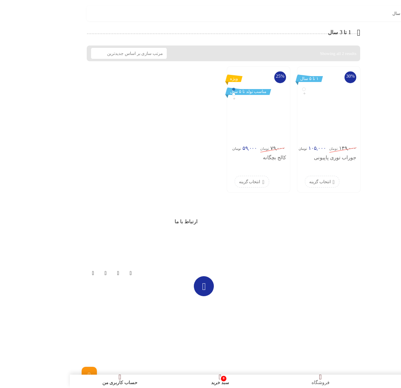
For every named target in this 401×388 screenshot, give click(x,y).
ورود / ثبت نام (310, 310)
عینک (317, 290)
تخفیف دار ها (248, 251)
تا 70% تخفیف (309, 241)
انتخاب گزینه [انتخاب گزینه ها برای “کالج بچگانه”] (180, 181)
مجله (254, 231)
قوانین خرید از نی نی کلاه (299, 319)
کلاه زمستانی (310, 261)
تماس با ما (313, 300)
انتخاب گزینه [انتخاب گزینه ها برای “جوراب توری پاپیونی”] (250, 181)
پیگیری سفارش (245, 270)
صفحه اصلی (311, 231)
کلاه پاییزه (313, 270)
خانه (374, 13)
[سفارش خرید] (59, 53)
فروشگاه (314, 251)
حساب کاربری (246, 261)
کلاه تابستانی (310, 280)
